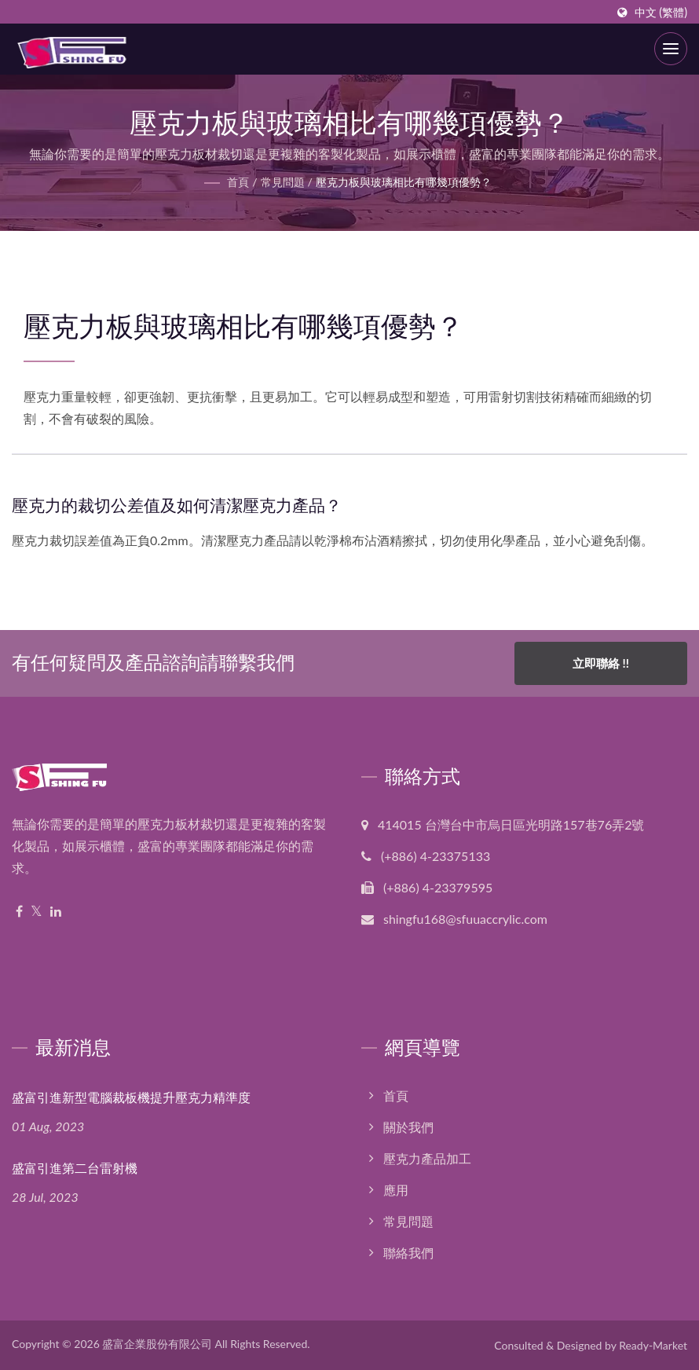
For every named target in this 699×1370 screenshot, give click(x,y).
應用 (395, 1189)
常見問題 (283, 182)
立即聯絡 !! (601, 663)
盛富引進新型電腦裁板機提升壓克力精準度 (131, 1098)
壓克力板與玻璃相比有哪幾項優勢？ (404, 182)
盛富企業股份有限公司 (157, 1343)
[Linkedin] (55, 912)
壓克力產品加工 (427, 1158)
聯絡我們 (408, 1252)
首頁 (238, 182)
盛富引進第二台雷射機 (74, 1168)
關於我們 (408, 1126)
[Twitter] (36, 912)
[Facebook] (19, 912)
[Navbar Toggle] (670, 48)
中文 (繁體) (661, 12)
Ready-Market (653, 1345)
